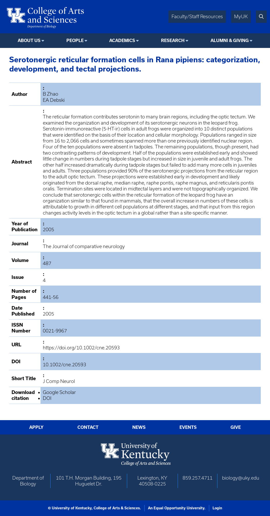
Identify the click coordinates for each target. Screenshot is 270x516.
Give (236, 427)
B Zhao (50, 94)
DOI (47, 398)
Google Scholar (59, 392)
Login (217, 508)
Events (188, 427)
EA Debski (54, 100)
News (139, 427)
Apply (36, 427)
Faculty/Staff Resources (197, 16)
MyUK (241, 16)
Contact (87, 427)
